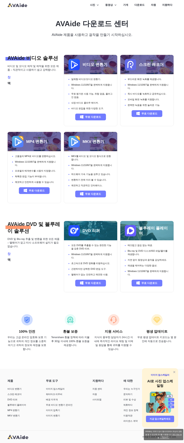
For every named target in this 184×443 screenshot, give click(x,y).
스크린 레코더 (151, 64)
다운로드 (139, 5)
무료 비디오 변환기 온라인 (59, 405)
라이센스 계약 (130, 421)
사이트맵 (96, 399)
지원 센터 (97, 389)
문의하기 (127, 394)
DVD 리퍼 (91, 230)
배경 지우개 (52, 399)
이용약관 (127, 415)
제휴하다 (127, 405)
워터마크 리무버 (54, 394)
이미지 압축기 (53, 410)
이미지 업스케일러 (160, 375)
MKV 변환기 (93, 141)
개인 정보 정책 (130, 410)
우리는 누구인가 (131, 389)
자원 (153, 5)
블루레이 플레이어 (153, 230)
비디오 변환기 (95, 64)
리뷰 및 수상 (129, 399)
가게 (125, 5)
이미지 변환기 (53, 415)
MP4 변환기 (36, 141)
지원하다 (167, 5)
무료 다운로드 (90, 117)
